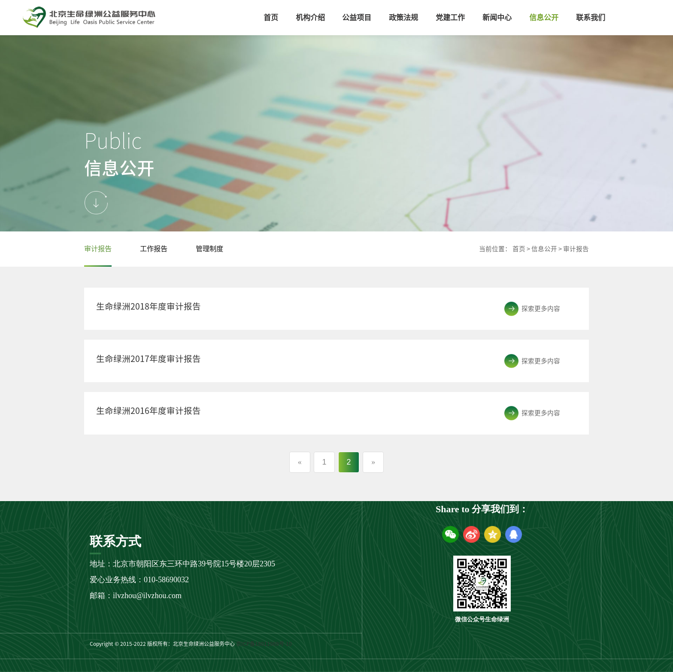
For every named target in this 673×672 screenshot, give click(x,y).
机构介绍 (310, 17)
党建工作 (450, 17)
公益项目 (356, 17)
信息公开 (543, 17)
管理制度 (209, 248)
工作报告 (153, 248)
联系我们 (590, 17)
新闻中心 (497, 17)
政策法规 (403, 17)
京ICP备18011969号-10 (264, 643)
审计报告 (98, 248)
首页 (271, 17)
